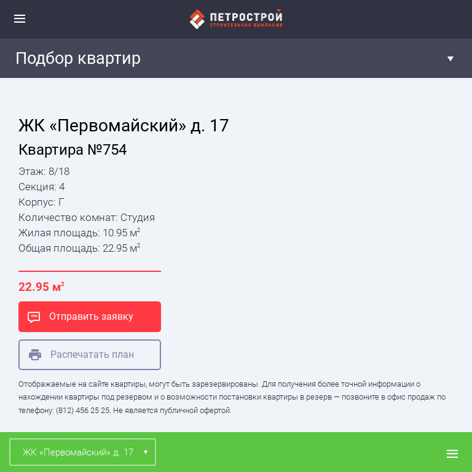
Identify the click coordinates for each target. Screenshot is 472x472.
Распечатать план (81, 355)
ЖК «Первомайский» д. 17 (78, 452)
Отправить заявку (80, 317)
